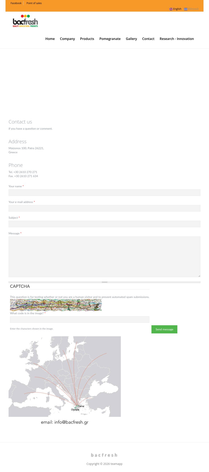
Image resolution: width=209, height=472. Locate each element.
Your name (16, 186)
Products (87, 38)
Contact (148, 38)
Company (67, 38)
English (175, 9)
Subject (14, 217)
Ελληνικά (191, 9)
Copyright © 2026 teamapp (104, 464)
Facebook (16, 3)
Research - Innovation (177, 38)
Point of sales (34, 3)
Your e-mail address (22, 202)
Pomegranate (110, 38)
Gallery (131, 38)
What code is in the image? (28, 313)
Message (15, 233)
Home (50, 38)
